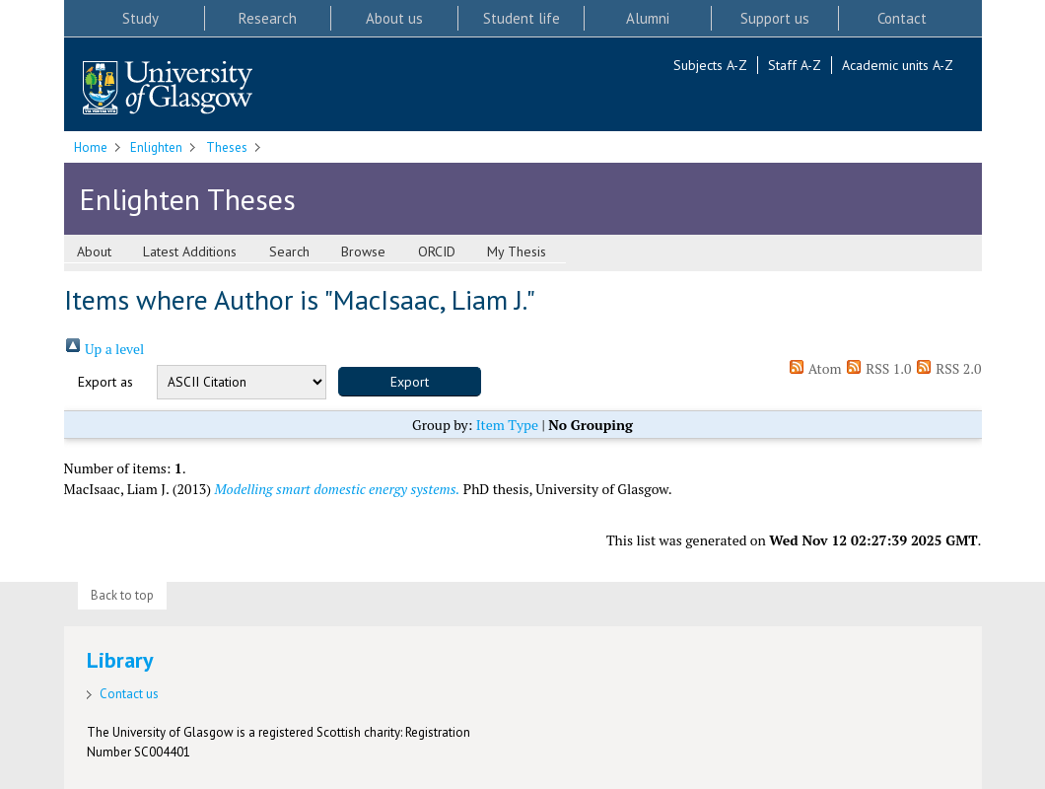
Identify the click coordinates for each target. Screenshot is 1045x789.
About (94, 251)
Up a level (104, 348)
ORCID (436, 251)
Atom (815, 368)
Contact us (129, 693)
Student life (521, 18)
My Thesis (516, 251)
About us (394, 18)
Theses (226, 147)
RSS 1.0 (878, 368)
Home (90, 147)
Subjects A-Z (710, 65)
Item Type (507, 424)
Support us (774, 18)
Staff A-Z (794, 65)
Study (140, 18)
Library (120, 660)
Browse (363, 251)
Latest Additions (190, 251)
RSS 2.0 (948, 368)
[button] (409, 381)
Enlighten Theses (187, 198)
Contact (902, 18)
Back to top (122, 595)
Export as (105, 382)
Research (268, 18)
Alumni (647, 18)
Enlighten (156, 147)
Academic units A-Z (897, 65)
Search (289, 251)
